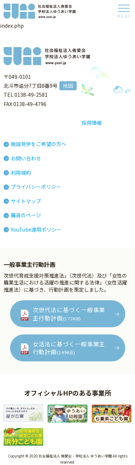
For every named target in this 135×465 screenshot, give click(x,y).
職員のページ (26, 215)
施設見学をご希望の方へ (38, 143)
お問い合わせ (26, 158)
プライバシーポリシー (36, 186)
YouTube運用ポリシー (36, 229)
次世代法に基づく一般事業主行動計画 (69, 313)
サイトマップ (26, 201)
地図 (68, 85)
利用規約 (21, 172)
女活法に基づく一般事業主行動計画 (69, 347)
